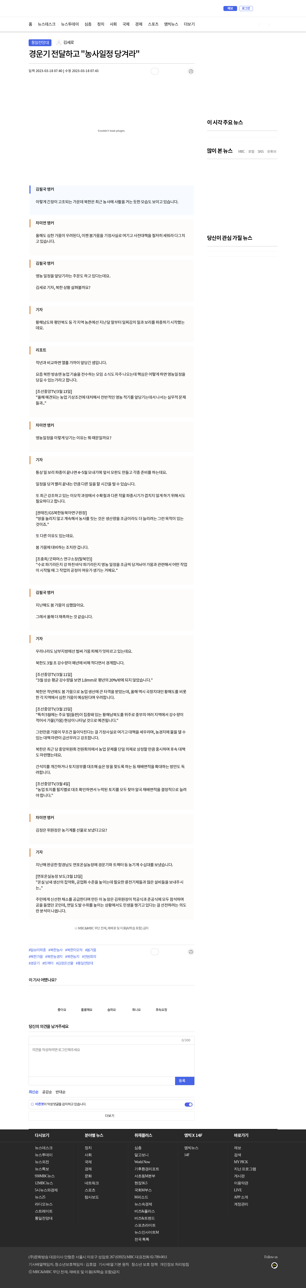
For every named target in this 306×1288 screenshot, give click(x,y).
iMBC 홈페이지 (273, 8)
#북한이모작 (73, 950)
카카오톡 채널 (275, 1266)
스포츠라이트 (145, 1225)
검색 (258, 8)
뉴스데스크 (47, 24)
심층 (87, 24)
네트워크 (92, 1183)
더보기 (189, 24)
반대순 (60, 1092)
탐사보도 (92, 1197)
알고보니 (141, 1155)
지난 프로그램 (245, 1169)
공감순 (47, 1092)
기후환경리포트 (146, 1169)
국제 (125, 24)
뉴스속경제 (143, 1204)
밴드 (259, 1266)
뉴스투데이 (70, 24)
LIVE (238, 1190)
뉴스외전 (42, 1162)
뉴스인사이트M (146, 1232)
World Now (142, 1162)
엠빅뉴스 (171, 24)
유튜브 (234, 1266)
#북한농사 (55, 950)
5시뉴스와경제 (46, 1190)
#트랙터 (47, 963)
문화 (88, 1176)
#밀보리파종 (37, 950)
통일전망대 (40, 43)
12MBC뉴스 (44, 1183)
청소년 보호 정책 (144, 1264)
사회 (113, 24)
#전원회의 (89, 957)
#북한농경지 (53, 957)
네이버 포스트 (267, 1266)
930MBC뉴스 (45, 1176)
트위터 (250, 1266)
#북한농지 (72, 957)
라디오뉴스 (44, 1204)
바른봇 (37, 1104)
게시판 (239, 1176)
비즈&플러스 (144, 1211)
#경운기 (34, 963)
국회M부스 (143, 1190)
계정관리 (241, 1204)
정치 (100, 24)
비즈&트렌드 (144, 1218)
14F (186, 1155)
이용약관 (241, 1183)
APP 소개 (241, 1197)
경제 (138, 24)
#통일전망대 (84, 963)
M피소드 (141, 1197)
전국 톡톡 (141, 1239)
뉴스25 (40, 1197)
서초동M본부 (144, 1176)
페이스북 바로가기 (264, 24)
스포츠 (153, 24)
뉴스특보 (42, 1169)
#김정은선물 (64, 963)
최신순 (33, 1092)
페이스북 (242, 1266)
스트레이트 (44, 1211)
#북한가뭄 (36, 957)
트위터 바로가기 (274, 24)
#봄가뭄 (90, 950)
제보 (230, 8)
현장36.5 (140, 1183)
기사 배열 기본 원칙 (114, 1264)
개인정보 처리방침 (174, 1264)
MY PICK (264, 8)
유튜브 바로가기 (254, 24)
